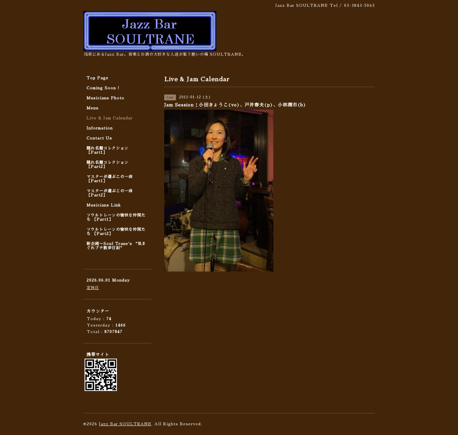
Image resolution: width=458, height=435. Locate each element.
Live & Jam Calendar (109, 118)
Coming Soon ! (103, 88)
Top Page (97, 78)
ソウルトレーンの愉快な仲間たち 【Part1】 (115, 217)
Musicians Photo (105, 98)
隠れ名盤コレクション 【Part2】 (107, 165)
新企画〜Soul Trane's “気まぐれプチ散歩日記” (116, 246)
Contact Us (99, 138)
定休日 (92, 288)
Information (99, 128)
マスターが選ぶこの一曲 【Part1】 (109, 179)
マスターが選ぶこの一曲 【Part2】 (109, 193)
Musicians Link (103, 205)
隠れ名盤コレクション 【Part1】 (107, 150)
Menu (92, 108)
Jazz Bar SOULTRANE (125, 424)
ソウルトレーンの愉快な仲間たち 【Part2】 (115, 232)
